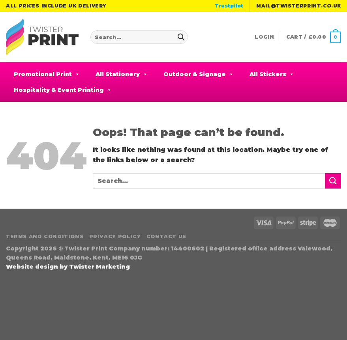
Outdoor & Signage (198, 74)
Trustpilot (229, 6)
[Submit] (181, 37)
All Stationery (122, 74)
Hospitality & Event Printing (63, 90)
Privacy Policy (115, 236)
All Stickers (271, 74)
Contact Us (166, 236)
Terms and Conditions (44, 236)
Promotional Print (47, 74)
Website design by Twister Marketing (68, 266)
